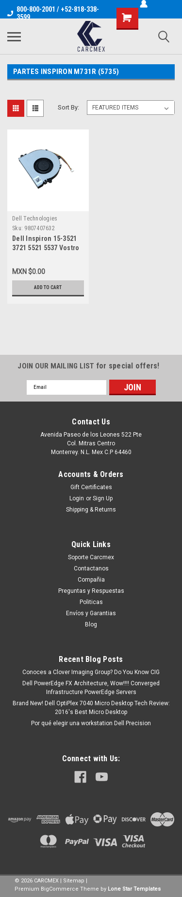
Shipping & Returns (91, 509)
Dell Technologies (34, 218)
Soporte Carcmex (91, 557)
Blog (91, 624)
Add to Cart (48, 287)
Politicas (91, 602)
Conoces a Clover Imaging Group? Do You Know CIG (91, 672)
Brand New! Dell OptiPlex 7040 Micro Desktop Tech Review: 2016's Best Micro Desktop (91, 707)
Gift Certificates (91, 487)
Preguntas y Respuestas (91, 590)
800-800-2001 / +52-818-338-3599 (53, 13)
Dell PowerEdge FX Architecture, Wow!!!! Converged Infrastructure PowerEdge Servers (91, 688)
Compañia (91, 579)
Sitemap (73, 881)
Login (76, 498)
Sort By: (68, 107)
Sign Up (103, 498)
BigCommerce (60, 889)
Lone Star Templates (134, 889)
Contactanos (91, 568)
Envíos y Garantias (91, 613)
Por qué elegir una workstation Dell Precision (91, 723)
